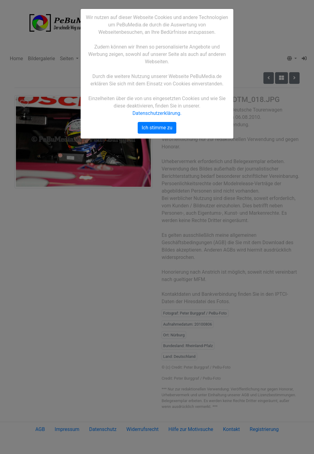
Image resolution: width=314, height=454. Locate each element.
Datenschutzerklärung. (157, 113)
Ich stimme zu (157, 128)
